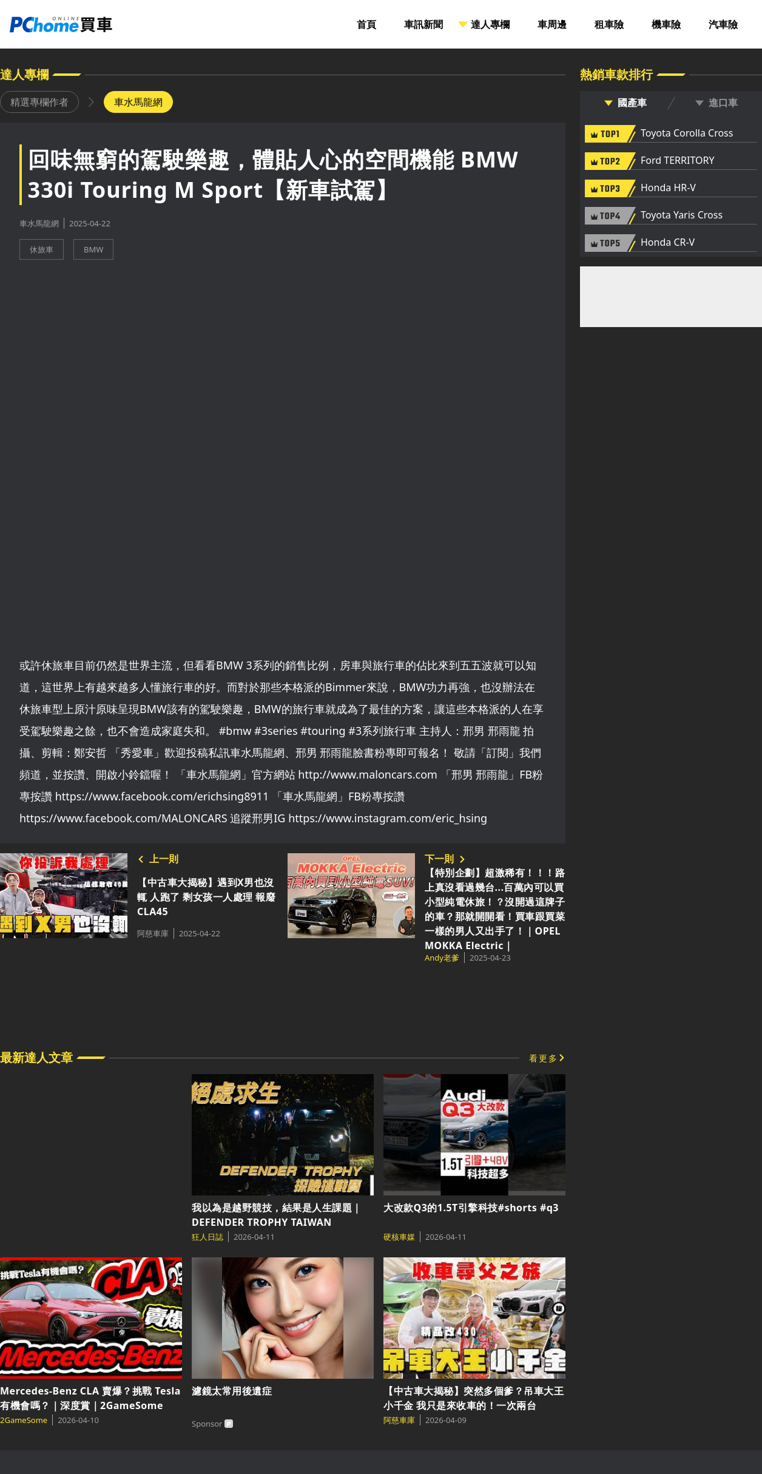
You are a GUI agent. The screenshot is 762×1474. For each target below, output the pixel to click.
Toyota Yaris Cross (682, 215)
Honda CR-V (668, 243)
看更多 (543, 1058)
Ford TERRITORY (677, 161)
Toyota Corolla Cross (687, 133)
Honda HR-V (668, 188)
